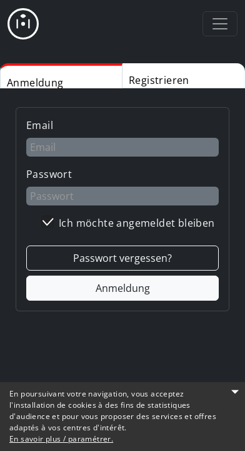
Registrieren (159, 80)
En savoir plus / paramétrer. (61, 438)
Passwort (49, 174)
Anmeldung (35, 82)
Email (39, 125)
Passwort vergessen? (122, 258)
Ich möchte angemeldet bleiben (137, 223)
